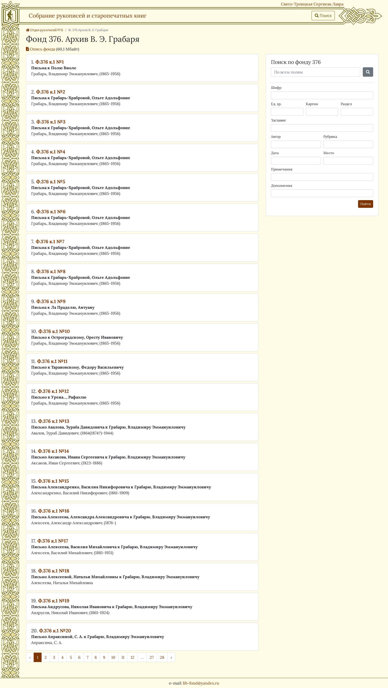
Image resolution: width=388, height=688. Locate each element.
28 (162, 657)
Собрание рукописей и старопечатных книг (87, 15)
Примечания (281, 169)
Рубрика (330, 136)
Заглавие (278, 120)
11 (122, 657)
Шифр (276, 87)
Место (328, 153)
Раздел (346, 104)
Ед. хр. (276, 104)
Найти (365, 204)
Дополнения (281, 185)
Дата (275, 153)
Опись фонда (41, 49)
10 (113, 657)
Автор (276, 136)
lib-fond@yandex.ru (201, 683)
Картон (312, 104)
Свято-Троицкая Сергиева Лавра (312, 3)
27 (152, 657)
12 (132, 657)
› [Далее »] (171, 657)
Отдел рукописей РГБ (44, 30)
